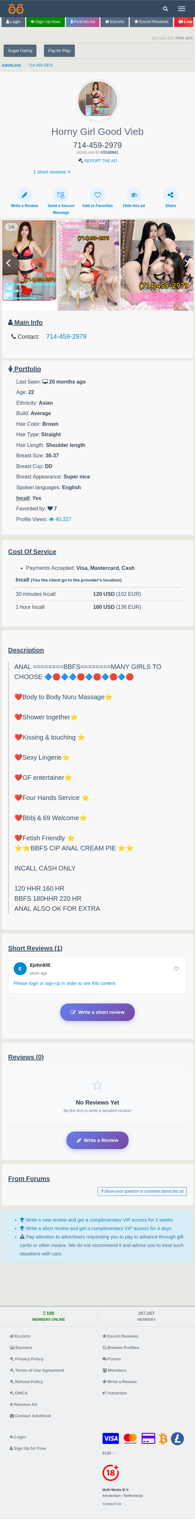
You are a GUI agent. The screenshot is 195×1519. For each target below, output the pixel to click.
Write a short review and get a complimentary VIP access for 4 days (96, 1228)
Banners (21, 1347)
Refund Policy (26, 1382)
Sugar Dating (20, 50)
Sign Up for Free (28, 1448)
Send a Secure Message (61, 201)
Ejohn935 (40, 965)
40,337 (60, 519)
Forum (112, 1359)
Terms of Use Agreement (37, 1370)
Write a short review (98, 1012)
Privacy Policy (27, 1359)
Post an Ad (82, 22)
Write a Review (24, 197)
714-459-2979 (40, 65)
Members (115, 1370)
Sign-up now (45, 22)
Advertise (115, 1393)
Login (13, 22)
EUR (109, 1453)
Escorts (114, 22)
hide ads (184, 38)
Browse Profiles (121, 1347)
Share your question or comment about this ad (142, 1191)
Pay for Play (59, 50)
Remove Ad (23, 1404)
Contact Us (112, 1504)
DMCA (19, 1393)
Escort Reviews (151, 22)
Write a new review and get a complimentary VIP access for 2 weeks (96, 1219)
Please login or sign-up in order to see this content (64, 983)
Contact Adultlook (30, 1416)
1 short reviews (52, 171)
